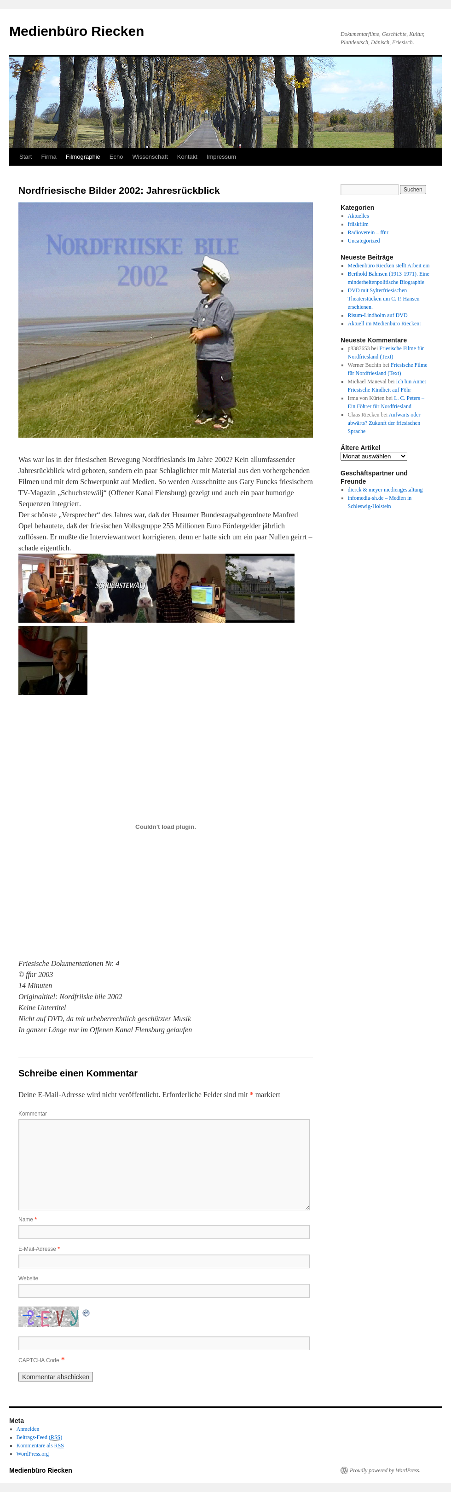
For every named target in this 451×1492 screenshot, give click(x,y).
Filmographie (83, 156)
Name (27, 1219)
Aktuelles (358, 216)
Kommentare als (40, 1445)
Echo (116, 156)
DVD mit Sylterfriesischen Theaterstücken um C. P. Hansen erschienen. (384, 298)
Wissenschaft (150, 156)
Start (25, 156)
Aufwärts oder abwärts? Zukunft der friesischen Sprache (384, 422)
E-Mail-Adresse (39, 1249)
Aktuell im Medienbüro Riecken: (384, 323)
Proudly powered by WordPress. (385, 1470)
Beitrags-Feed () (40, 1437)
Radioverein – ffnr (368, 232)
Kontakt (187, 156)
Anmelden (28, 1429)
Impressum (221, 156)
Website (28, 1278)
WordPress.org (33, 1454)
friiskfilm (358, 224)
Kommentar (32, 1113)
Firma (48, 156)
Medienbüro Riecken (76, 31)
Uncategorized (364, 240)
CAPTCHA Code (38, 1360)
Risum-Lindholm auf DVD (378, 315)
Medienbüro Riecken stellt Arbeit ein (389, 265)
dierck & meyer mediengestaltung (385, 489)
